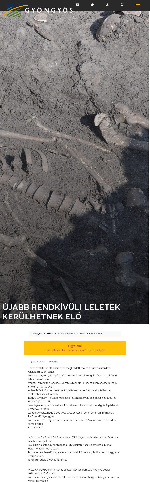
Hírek (55, 361)
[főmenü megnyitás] (142, 6)
